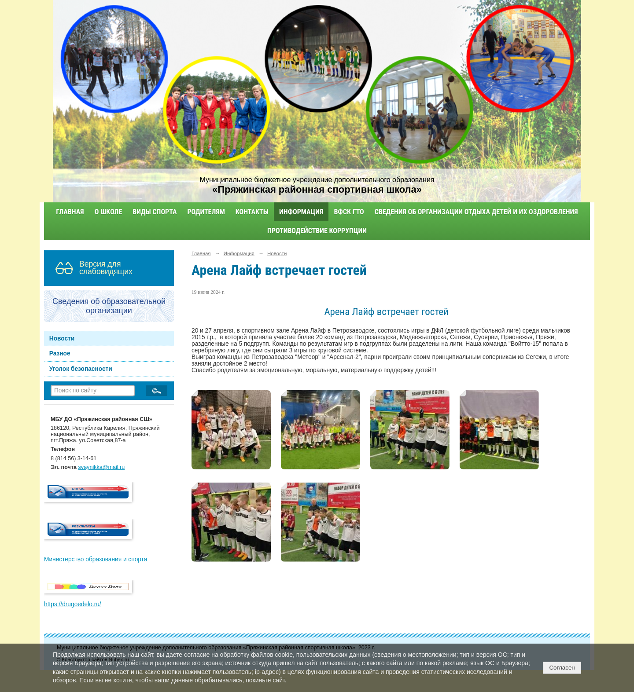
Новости (62, 338)
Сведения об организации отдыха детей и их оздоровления (476, 212)
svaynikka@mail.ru (101, 467)
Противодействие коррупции (317, 231)
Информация (301, 212)
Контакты (252, 212)
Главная (70, 212)
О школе (108, 212)
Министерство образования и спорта (95, 559)
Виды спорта (155, 212)
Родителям (206, 212)
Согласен (562, 667)
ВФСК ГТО (349, 212)
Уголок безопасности (80, 369)
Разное (59, 353)
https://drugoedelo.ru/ (72, 604)
